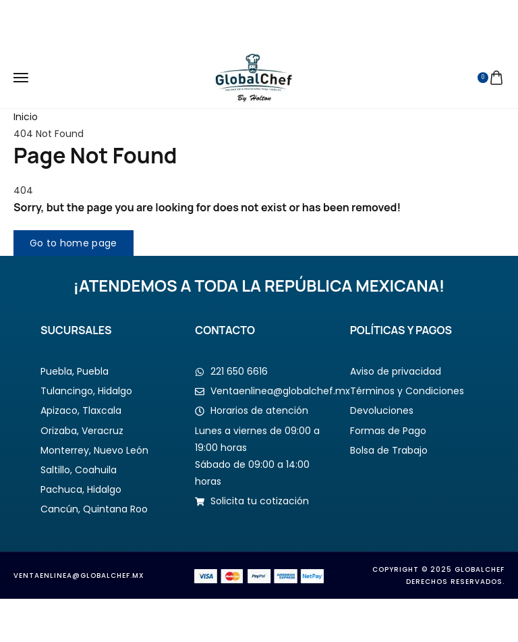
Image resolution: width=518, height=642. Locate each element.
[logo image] (254, 77)
